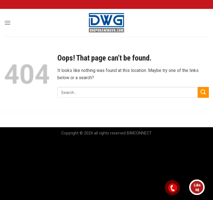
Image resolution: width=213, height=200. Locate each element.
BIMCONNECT (139, 133)
